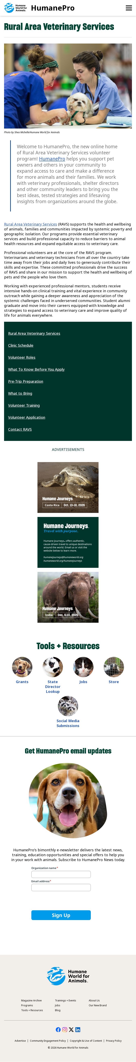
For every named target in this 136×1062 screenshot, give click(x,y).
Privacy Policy (114, 1040)
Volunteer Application (26, 417)
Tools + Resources (32, 1010)
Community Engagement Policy (48, 1040)
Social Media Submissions (68, 723)
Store (114, 681)
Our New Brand (98, 1005)
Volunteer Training (24, 405)
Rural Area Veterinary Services (30, 224)
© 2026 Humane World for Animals (68, 1047)
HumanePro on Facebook (58, 1030)
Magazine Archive (31, 1000)
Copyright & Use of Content (86, 1040)
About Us (94, 1000)
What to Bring (20, 393)
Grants (22, 681)
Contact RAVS (20, 429)
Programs (27, 1005)
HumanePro (53, 8)
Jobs (83, 681)
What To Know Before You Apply (36, 369)
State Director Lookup (52, 686)
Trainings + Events (65, 1000)
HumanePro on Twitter (71, 1030)
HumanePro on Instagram (64, 1030)
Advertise (20, 1040)
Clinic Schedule (20, 345)
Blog (57, 1010)
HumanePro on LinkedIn (77, 1030)
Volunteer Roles (21, 357)
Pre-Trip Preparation (25, 381)
